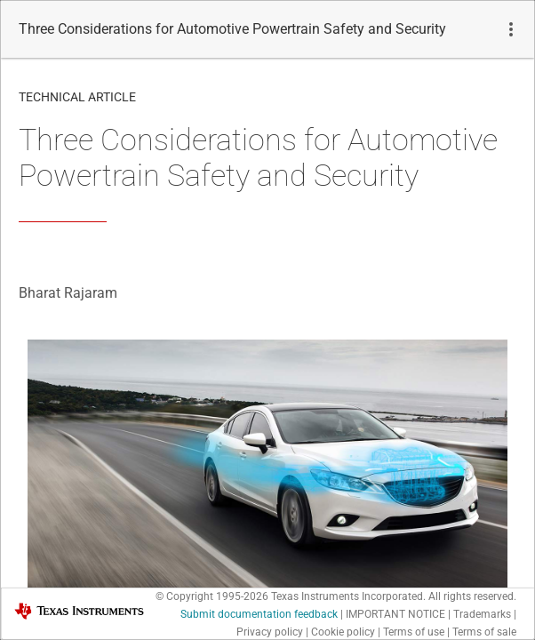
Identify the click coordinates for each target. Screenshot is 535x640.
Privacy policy (269, 632)
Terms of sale (484, 632)
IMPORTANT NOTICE (395, 614)
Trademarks (482, 614)
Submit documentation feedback (259, 614)
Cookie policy (343, 632)
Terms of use (413, 632)
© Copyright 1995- (212, 596)
